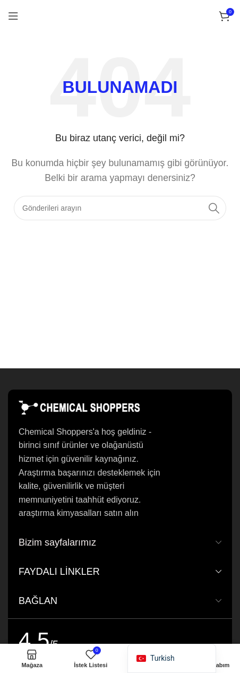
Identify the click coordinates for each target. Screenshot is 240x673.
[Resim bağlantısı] (80, 406)
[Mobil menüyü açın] (13, 16)
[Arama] (120, 208)
